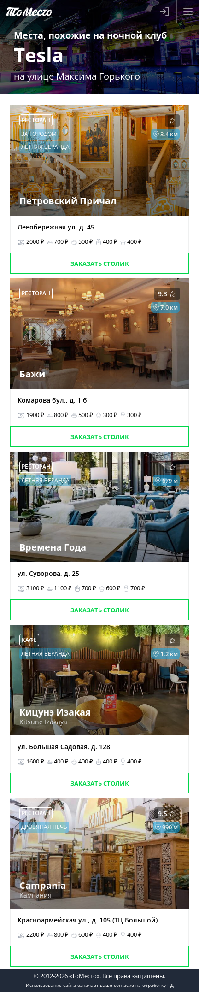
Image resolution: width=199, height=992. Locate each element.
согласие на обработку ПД (144, 985)
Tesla (39, 54)
